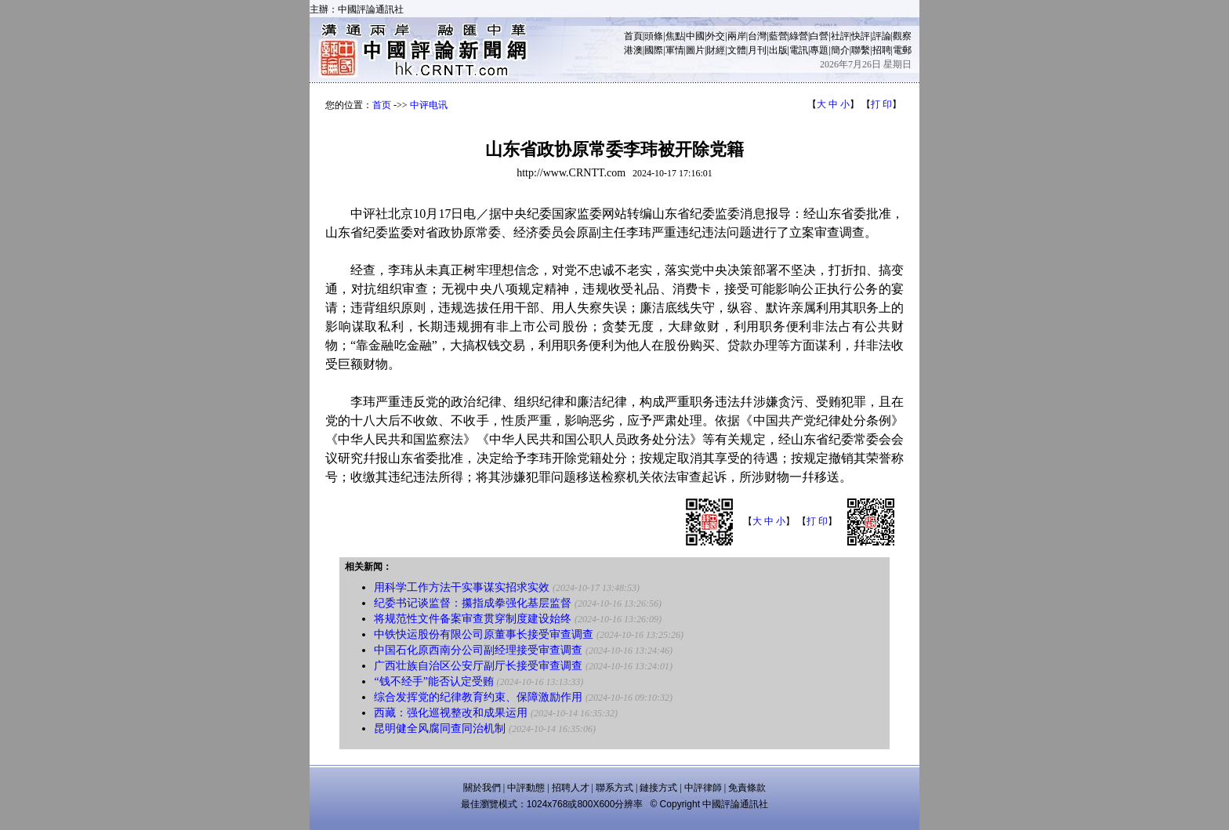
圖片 (695, 50)
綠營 (798, 36)
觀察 (902, 36)
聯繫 (860, 50)
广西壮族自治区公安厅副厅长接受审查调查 (478, 666)
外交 (715, 36)
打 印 (881, 104)
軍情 (674, 50)
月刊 (757, 50)
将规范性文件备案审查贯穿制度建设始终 (472, 619)
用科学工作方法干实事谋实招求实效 (461, 587)
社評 (840, 36)
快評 (860, 36)
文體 (736, 50)
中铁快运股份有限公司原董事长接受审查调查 (483, 634)
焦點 (674, 36)
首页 (381, 105)
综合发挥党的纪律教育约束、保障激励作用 (478, 697)
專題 (819, 50)
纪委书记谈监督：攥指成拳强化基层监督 (472, 603)
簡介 (840, 50)
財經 (715, 50)
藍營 (778, 36)
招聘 (881, 50)
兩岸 (736, 36)
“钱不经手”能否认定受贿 (433, 681)
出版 (778, 50)
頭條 (653, 36)
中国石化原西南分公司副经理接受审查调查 (478, 650)
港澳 (633, 50)
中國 (695, 36)
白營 (819, 36)
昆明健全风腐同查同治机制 (440, 728)
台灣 (757, 36)
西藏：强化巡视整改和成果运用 (450, 713)
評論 (881, 36)
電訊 (798, 50)
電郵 (902, 50)
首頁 (633, 36)
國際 (653, 50)
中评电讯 (429, 105)
